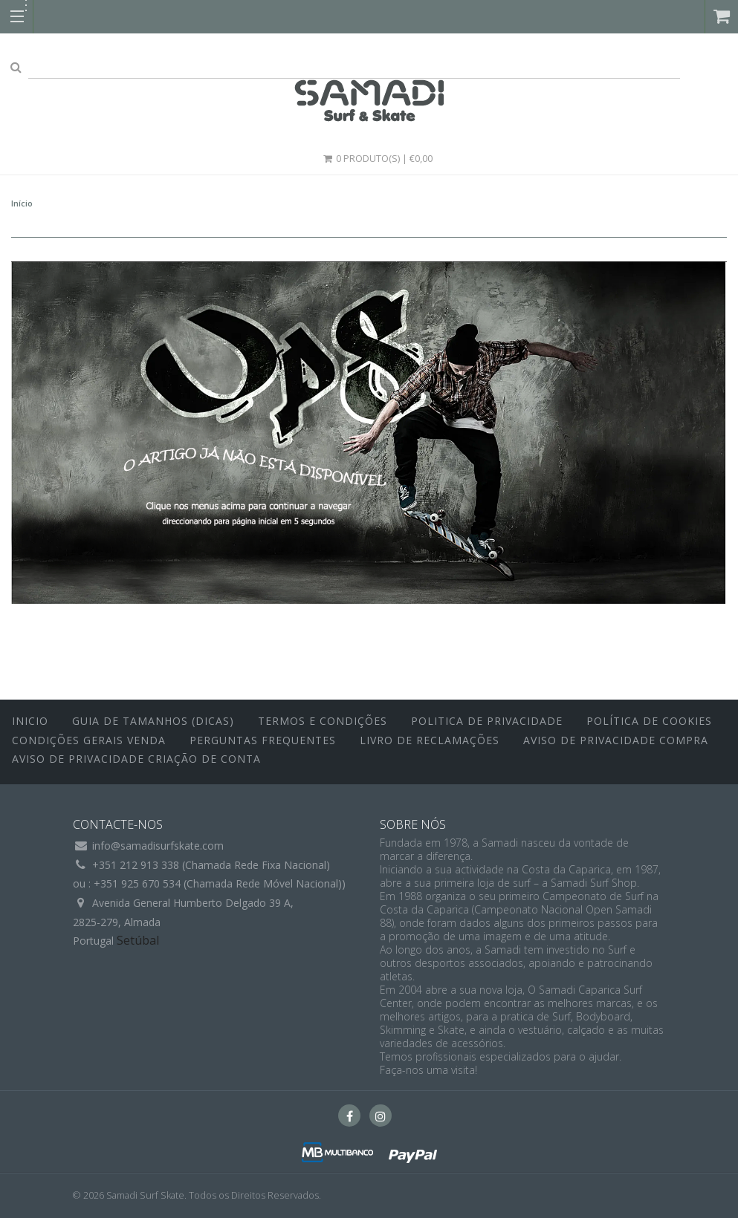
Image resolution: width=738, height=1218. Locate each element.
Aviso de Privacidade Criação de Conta (136, 759)
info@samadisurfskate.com (158, 845)
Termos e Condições (322, 721)
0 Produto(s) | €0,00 (377, 158)
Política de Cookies (649, 721)
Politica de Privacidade (487, 721)
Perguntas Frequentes (263, 740)
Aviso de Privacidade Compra (615, 740)
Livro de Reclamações (429, 740)
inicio (30, 721)
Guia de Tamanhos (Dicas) (153, 721)
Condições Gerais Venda (89, 740)
